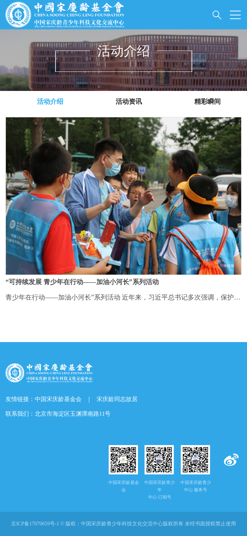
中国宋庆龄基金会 (58, 399)
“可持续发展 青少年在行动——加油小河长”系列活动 (82, 282)
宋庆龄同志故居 (117, 399)
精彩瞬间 (207, 101)
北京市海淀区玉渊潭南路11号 (73, 414)
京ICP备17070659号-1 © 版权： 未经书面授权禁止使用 (123, 523)
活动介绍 (50, 101)
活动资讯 (129, 101)
